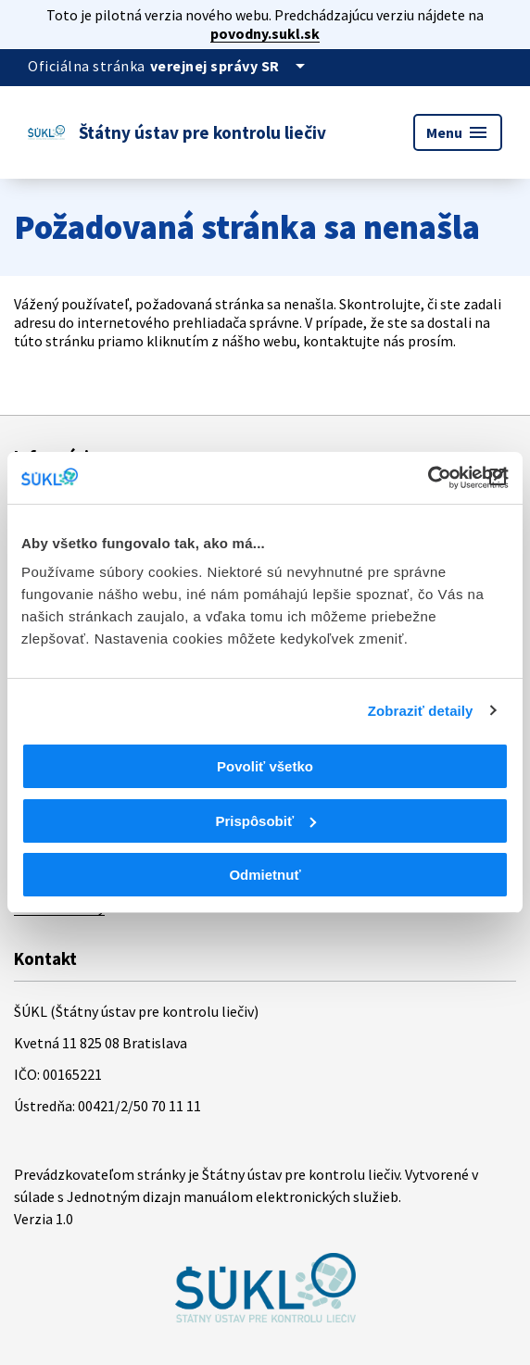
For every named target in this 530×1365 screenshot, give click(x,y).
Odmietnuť (264, 875)
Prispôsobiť (265, 821)
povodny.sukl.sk (265, 33)
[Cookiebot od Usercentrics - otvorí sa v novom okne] (428, 478)
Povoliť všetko (265, 766)
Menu (457, 132)
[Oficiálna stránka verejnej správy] (230, 66)
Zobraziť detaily (420, 711)
